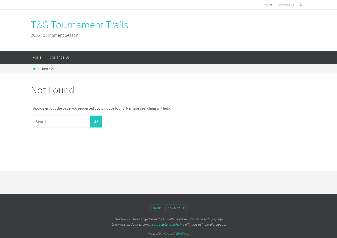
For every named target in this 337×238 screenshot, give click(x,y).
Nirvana (168, 233)
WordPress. (183, 233)
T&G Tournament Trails (79, 24)
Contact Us (286, 4)
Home (268, 4)
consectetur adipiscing (168, 224)
